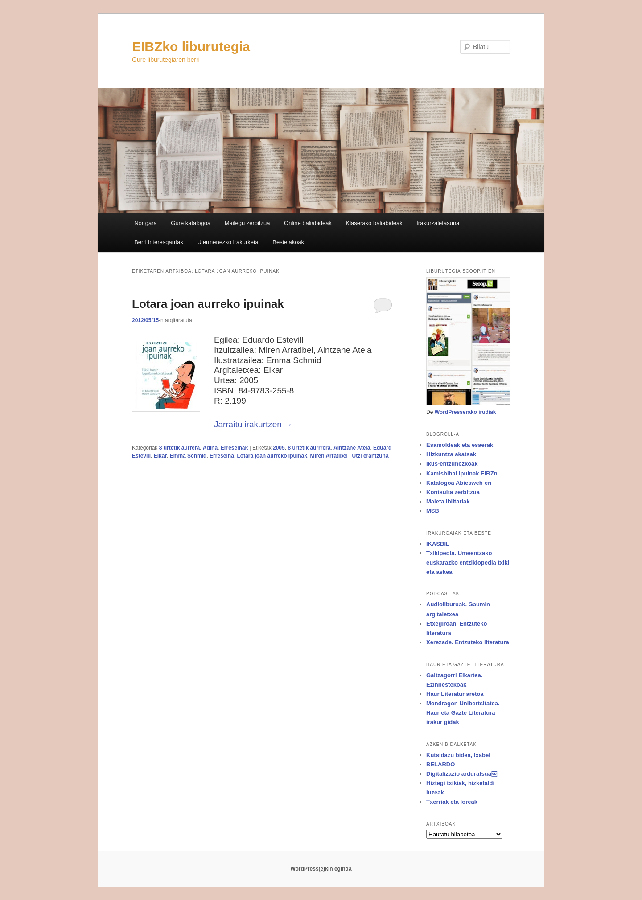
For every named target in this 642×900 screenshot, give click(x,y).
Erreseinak (234, 448)
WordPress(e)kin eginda (320, 869)
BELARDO (440, 764)
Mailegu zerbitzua (247, 223)
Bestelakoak (288, 242)
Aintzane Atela (351, 448)
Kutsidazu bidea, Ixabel (458, 755)
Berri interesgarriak (158, 242)
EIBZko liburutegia (191, 46)
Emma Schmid (188, 456)
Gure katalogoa (190, 223)
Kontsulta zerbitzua (453, 492)
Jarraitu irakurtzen (253, 424)
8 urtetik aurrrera (309, 448)
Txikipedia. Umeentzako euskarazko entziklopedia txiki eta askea (467, 562)
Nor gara (145, 223)
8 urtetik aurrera (179, 448)
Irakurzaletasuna (437, 223)
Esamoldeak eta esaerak (459, 445)
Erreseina (222, 456)
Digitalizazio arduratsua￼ (461, 773)
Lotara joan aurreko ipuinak (208, 304)
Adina (210, 448)
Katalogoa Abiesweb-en (458, 482)
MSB (432, 510)
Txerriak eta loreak (451, 801)
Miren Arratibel (329, 456)
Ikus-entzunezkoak (452, 463)
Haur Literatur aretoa (455, 694)
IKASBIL (437, 543)
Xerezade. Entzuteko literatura (467, 642)
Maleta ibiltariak (448, 501)
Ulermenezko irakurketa (228, 242)
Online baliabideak (308, 223)
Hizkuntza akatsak (451, 454)
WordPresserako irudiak (465, 412)
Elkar (160, 456)
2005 (279, 448)
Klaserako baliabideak (374, 223)
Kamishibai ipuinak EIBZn (462, 473)
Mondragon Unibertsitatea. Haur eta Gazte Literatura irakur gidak (463, 712)
